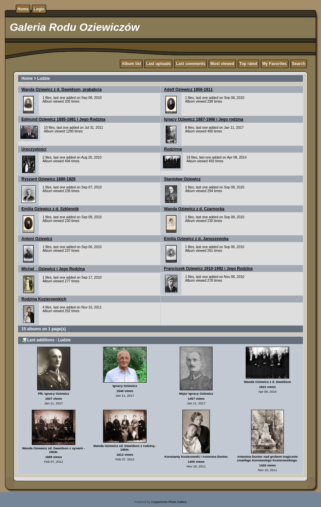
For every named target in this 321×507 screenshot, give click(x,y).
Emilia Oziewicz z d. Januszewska (196, 238)
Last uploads (158, 63)
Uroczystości (34, 149)
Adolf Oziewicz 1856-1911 (188, 89)
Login (39, 9)
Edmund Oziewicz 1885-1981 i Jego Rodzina (63, 119)
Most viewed (222, 63)
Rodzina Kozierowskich (43, 299)
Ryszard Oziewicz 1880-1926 (48, 179)
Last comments (190, 63)
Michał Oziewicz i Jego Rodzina (53, 269)
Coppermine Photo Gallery (168, 502)
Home (22, 9)
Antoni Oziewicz (36, 238)
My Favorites (274, 63)
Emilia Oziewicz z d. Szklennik (50, 209)
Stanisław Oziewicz (182, 179)
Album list (131, 63)
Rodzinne (173, 149)
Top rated (248, 63)
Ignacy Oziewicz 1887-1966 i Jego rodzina (203, 119)
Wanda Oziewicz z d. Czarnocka (194, 209)
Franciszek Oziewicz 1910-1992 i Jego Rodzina (208, 268)
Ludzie (43, 78)
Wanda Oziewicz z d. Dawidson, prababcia (61, 89)
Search (298, 63)
